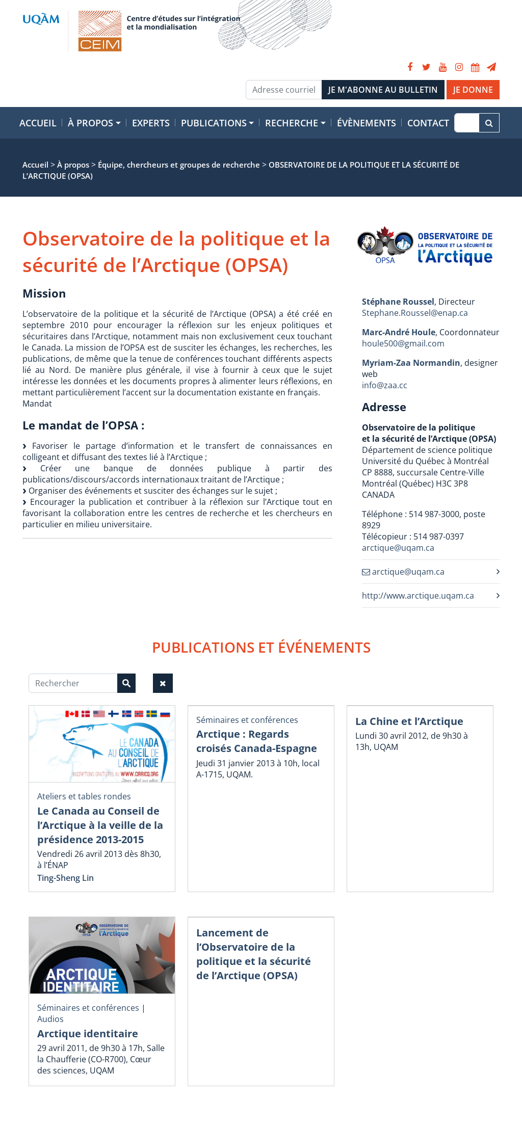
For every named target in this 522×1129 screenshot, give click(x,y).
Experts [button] (151, 123)
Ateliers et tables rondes (84, 796)
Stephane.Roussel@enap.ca (415, 312)
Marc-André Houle (398, 332)
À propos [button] (90, 123)
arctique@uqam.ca (398, 547)
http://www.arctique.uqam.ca (418, 595)
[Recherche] (466, 122)
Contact (428, 123)
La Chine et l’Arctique (409, 721)
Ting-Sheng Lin (65, 877)
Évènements (366, 123)
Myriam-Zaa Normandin (411, 362)
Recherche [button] (291, 123)
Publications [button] (214, 123)
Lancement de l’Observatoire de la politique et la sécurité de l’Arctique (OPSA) (253, 954)
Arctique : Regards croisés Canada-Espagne (256, 741)
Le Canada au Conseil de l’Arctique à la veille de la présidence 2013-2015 (100, 825)
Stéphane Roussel (398, 301)
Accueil (38, 123)
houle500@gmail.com (403, 343)
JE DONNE (473, 89)
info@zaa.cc (384, 385)
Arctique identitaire (87, 1033)
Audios (50, 1019)
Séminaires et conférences (247, 719)
